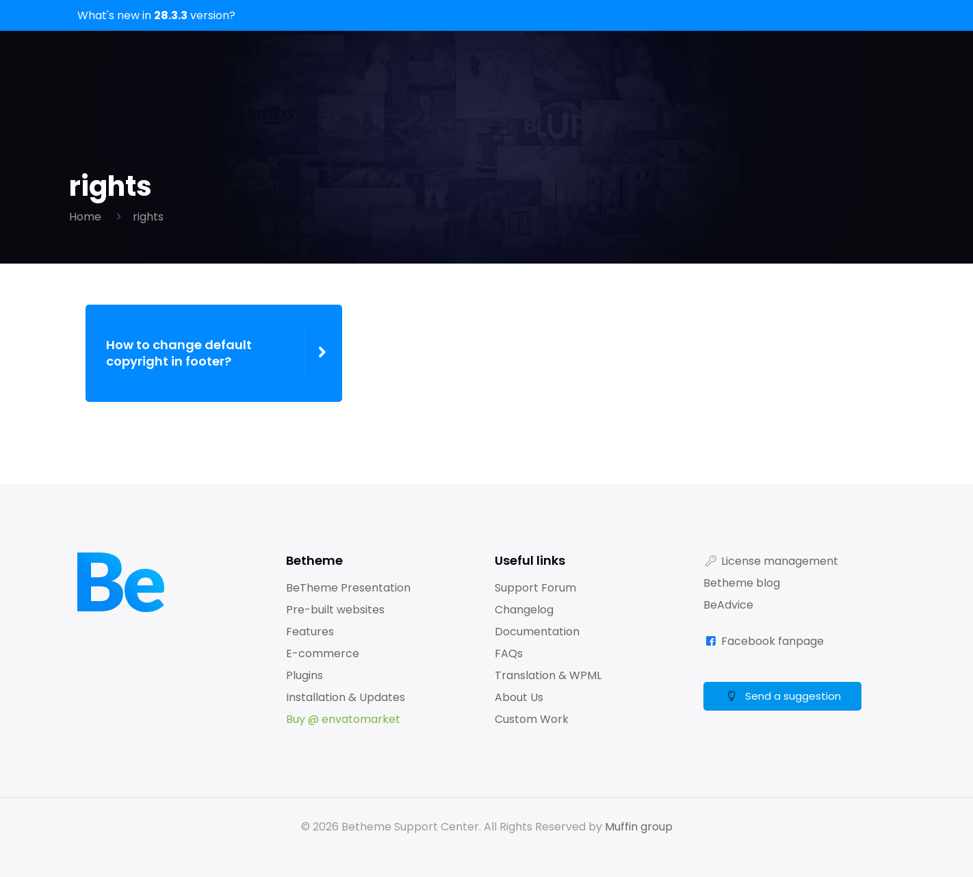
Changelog (524, 610)
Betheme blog (741, 583)
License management (779, 561)
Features (310, 631)
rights (148, 217)
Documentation (537, 631)
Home (85, 217)
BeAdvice (728, 605)
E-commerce (322, 653)
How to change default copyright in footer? (179, 353)
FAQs (509, 653)
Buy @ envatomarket (343, 719)
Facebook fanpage (772, 641)
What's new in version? (156, 15)
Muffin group (639, 827)
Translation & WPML (548, 675)
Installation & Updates (345, 697)
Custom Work (532, 719)
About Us (519, 697)
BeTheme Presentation (348, 588)
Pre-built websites (335, 610)
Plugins (304, 675)
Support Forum (535, 588)
